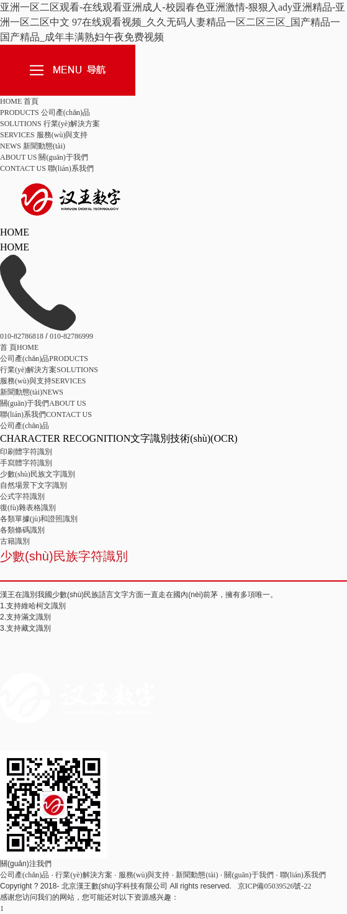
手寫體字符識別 (26, 463)
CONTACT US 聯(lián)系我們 (47, 168)
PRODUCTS (44, 358)
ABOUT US (43, 403)
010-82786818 (21, 336)
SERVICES (43, 381)
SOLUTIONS (49, 369)
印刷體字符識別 (26, 451)
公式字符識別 (22, 496)
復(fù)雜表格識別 (28, 507)
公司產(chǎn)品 (24, 425)
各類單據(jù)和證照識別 (39, 518)
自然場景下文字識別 (33, 485)
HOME (19, 347)
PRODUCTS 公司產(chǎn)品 (45, 112)
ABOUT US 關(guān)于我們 (44, 157)
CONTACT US (46, 414)
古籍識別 (15, 541)
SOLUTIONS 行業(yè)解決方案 (50, 123)
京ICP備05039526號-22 (275, 886)
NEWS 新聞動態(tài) (32, 146)
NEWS (31, 392)
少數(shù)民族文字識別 (37, 474)
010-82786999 (71, 336)
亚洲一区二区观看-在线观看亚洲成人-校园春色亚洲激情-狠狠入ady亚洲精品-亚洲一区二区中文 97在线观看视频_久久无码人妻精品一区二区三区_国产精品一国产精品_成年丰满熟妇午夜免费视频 (172, 22)
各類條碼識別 (22, 530)
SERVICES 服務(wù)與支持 (44, 134)
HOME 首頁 (19, 101)
